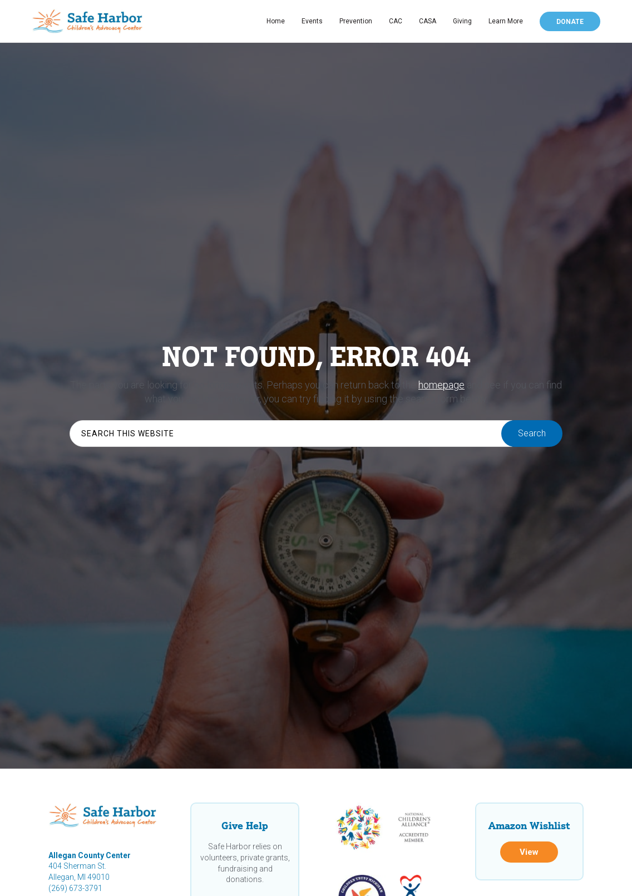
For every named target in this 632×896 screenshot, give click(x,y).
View (529, 852)
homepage (441, 385)
